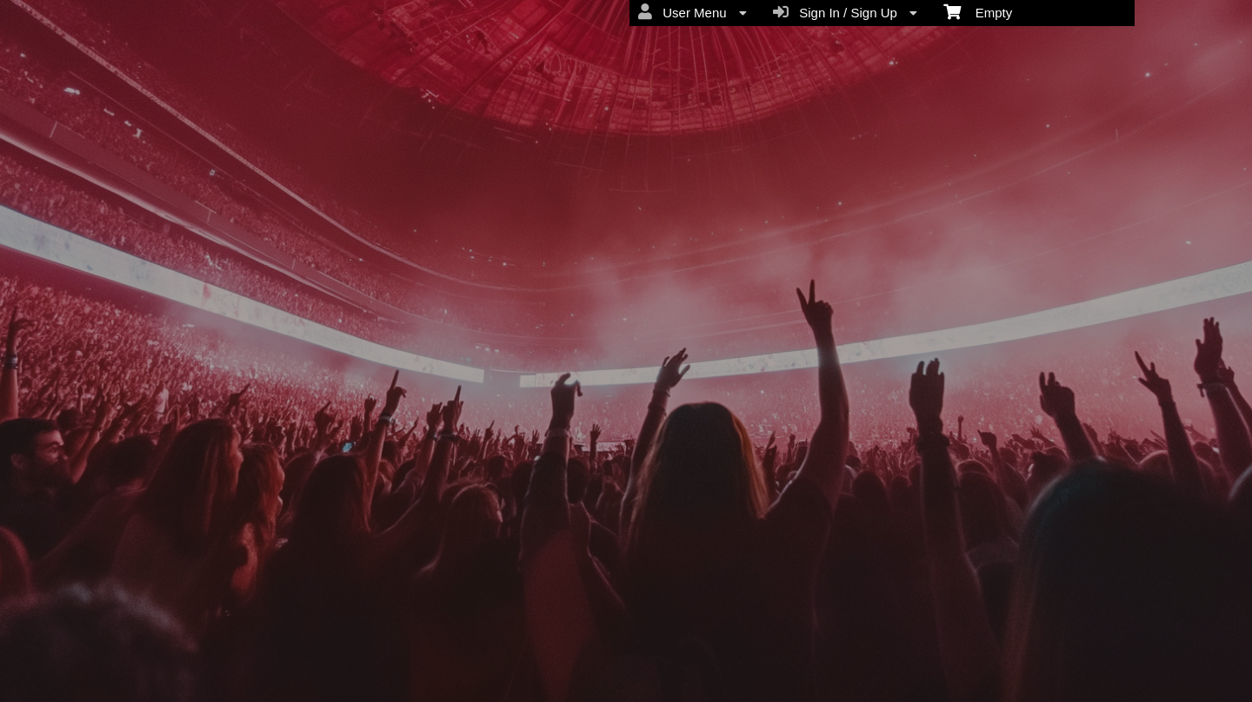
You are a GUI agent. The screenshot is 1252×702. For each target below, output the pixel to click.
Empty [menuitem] (977, 11)
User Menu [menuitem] (692, 12)
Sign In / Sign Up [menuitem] (845, 12)
